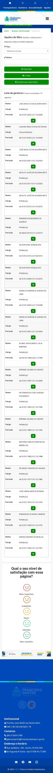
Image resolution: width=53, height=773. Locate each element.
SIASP (16, 769)
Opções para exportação (26, 82)
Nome (8, 57)
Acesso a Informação (21, 31)
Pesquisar (26, 69)
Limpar (26, 75)
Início (6, 31)
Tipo (7, 47)
